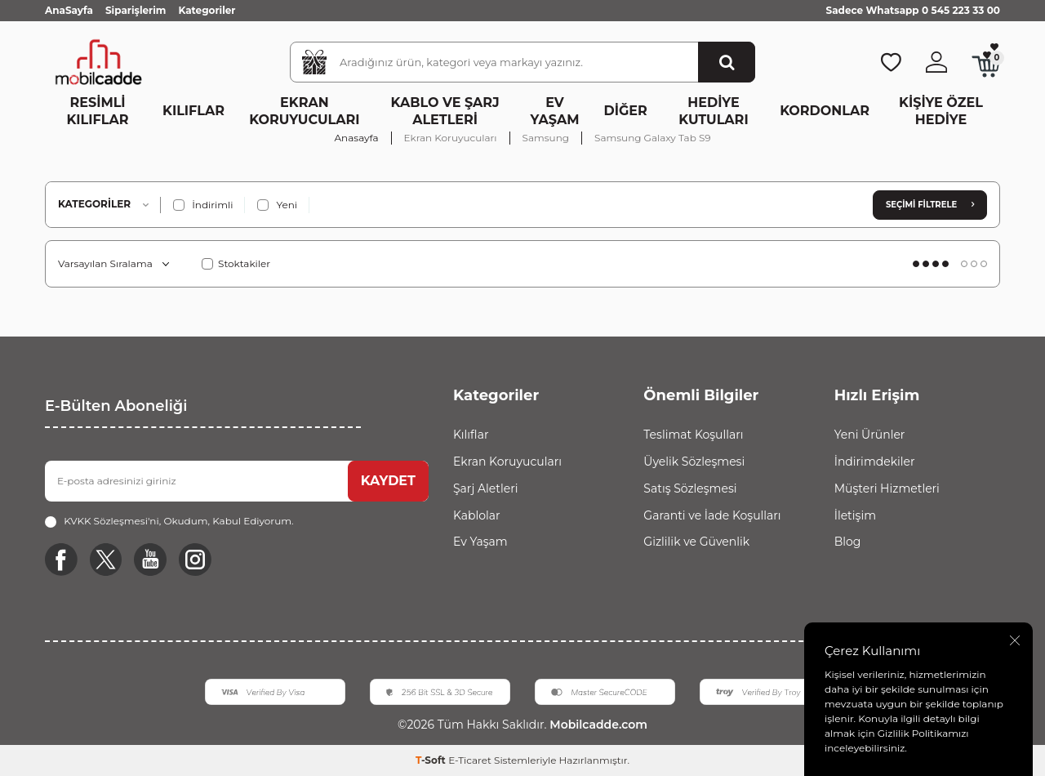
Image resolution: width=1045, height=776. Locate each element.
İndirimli (203, 205)
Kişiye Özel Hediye (941, 111)
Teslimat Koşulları (693, 434)
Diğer (625, 110)
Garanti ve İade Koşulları (711, 515)
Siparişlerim (135, 10)
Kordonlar (824, 110)
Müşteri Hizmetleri (887, 488)
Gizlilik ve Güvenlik (696, 541)
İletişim (855, 515)
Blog (847, 541)
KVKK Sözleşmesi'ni (111, 521)
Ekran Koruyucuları (304, 111)
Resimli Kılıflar (98, 111)
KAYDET (388, 480)
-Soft (432, 760)
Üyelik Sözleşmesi (694, 461)
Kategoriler (206, 10)
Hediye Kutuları (713, 111)
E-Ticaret (469, 760)
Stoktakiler (236, 263)
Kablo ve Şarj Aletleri (445, 111)
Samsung (545, 138)
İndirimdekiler (874, 461)
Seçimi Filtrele (930, 204)
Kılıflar (193, 110)
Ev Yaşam (555, 111)
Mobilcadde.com (596, 725)
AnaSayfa (69, 10)
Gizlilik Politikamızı (923, 733)
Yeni (277, 205)
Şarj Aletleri (485, 488)
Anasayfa (357, 138)
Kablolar (476, 515)
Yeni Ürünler (869, 434)
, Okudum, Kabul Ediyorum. (169, 521)
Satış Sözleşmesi (689, 488)
